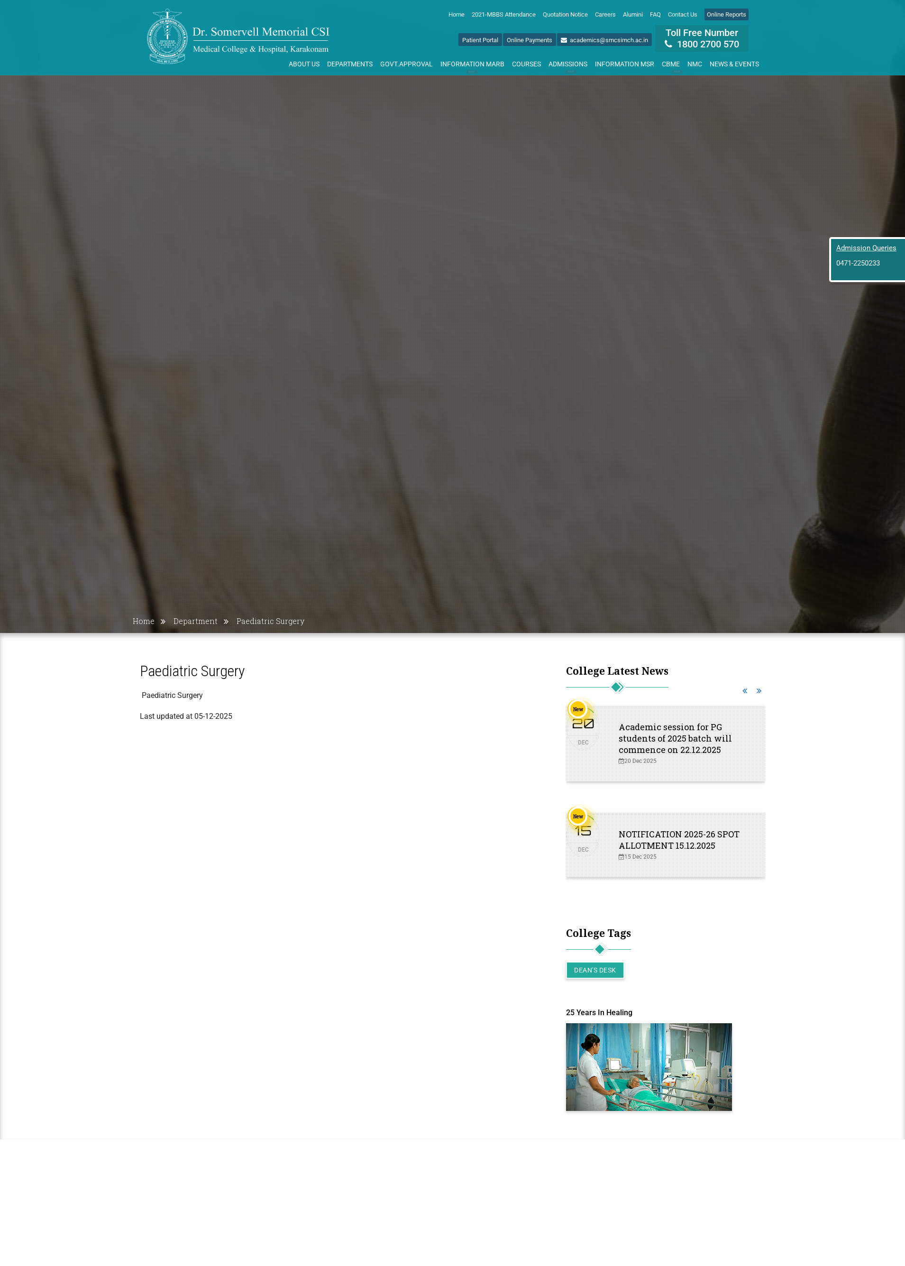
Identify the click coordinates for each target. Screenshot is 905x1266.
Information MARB (472, 66)
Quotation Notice (565, 14)
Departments (350, 64)
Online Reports (726, 14)
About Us (304, 64)
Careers (605, 14)
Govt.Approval (406, 64)
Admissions (567, 66)
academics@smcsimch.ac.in (604, 40)
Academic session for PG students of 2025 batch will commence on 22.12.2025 (675, 738)
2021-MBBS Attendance (504, 14)
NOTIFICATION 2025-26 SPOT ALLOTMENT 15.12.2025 (679, 839)
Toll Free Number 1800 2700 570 (702, 38)
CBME (673, 66)
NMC (694, 64)
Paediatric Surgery (270, 621)
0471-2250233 (858, 263)
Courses (526, 64)
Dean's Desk (595, 970)
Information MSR (624, 64)
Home (456, 14)
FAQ (655, 14)
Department (196, 621)
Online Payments (529, 40)
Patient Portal (480, 40)
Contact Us (682, 14)
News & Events (734, 64)
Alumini (633, 14)
